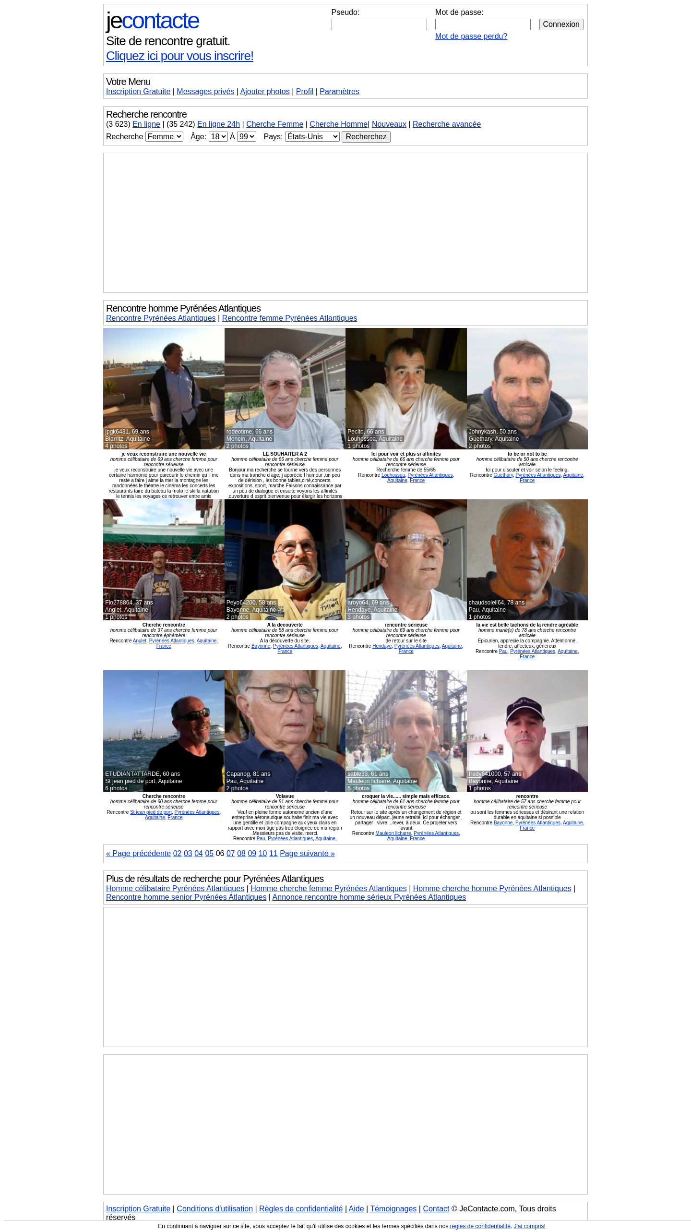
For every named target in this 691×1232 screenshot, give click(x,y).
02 (177, 853)
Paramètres (339, 91)
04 (198, 853)
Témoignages (393, 1209)
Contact (436, 1209)
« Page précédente (138, 853)
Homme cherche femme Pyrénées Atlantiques (328, 888)
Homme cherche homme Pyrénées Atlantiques (492, 888)
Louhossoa (393, 475)
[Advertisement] (345, 223)
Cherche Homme (339, 124)
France (417, 480)
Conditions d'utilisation (215, 1209)
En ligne (146, 124)
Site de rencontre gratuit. (168, 41)
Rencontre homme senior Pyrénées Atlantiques (186, 897)
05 (209, 853)
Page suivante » (307, 853)
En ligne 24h (218, 124)
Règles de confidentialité (301, 1209)
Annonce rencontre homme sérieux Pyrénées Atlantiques (369, 897)
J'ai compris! (530, 1226)
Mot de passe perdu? (471, 36)
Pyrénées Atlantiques (430, 475)
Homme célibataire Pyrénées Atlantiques (175, 888)
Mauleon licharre (393, 833)
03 (188, 853)
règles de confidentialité (480, 1226)
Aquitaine (397, 480)
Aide (356, 1209)
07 (230, 853)
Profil (304, 91)
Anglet (139, 640)
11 (273, 853)
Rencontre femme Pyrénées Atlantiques (289, 318)
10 (263, 853)
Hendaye (382, 646)
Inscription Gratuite (138, 91)
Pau (503, 651)
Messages (205, 91)
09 (252, 853)
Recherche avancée (447, 124)
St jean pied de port (151, 812)
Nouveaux (389, 124)
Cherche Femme (274, 124)
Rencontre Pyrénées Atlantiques (161, 318)
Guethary (503, 475)
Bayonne (260, 646)
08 (241, 853)
